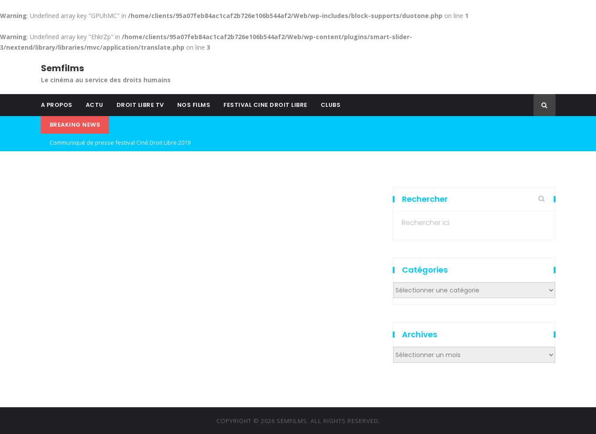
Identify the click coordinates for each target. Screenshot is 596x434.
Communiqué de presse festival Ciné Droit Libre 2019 (120, 142)
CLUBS (331, 105)
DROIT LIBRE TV (140, 105)
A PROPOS (57, 105)
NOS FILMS (194, 105)
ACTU (94, 105)
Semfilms (62, 68)
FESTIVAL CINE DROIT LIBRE (265, 105)
